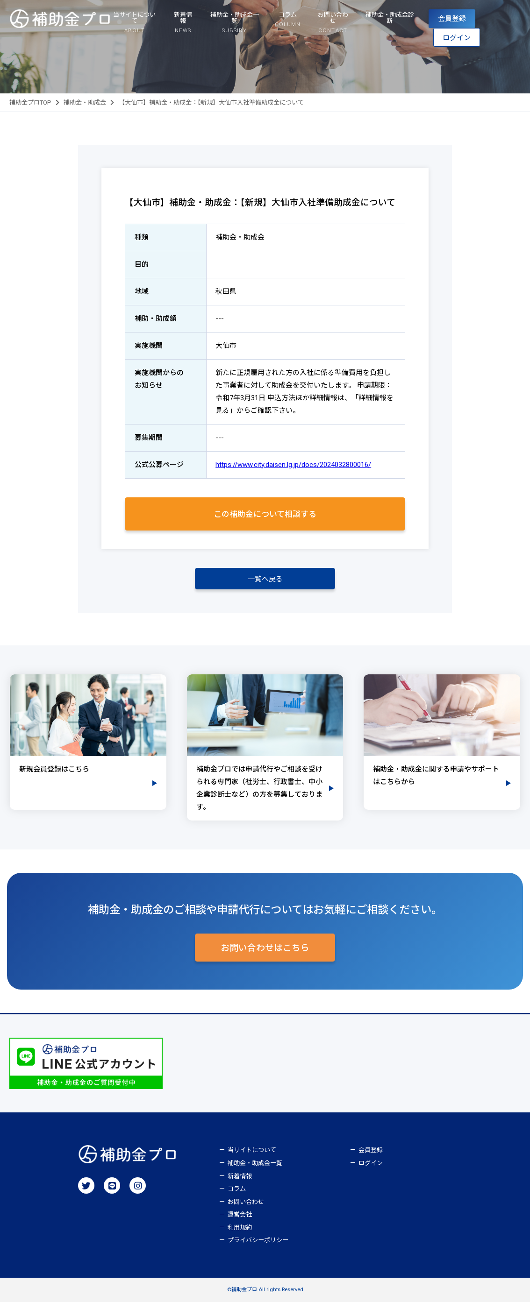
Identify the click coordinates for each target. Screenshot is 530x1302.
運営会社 (240, 1214)
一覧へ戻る (265, 579)
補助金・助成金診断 (389, 18)
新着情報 (240, 1176)
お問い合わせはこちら (265, 948)
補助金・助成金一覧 (255, 1163)
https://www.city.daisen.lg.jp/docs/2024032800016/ (293, 464)
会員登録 (452, 18)
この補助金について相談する (265, 514)
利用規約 (240, 1227)
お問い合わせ (246, 1201)
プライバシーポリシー (258, 1240)
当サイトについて (252, 1149)
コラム (237, 1188)
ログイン (457, 38)
